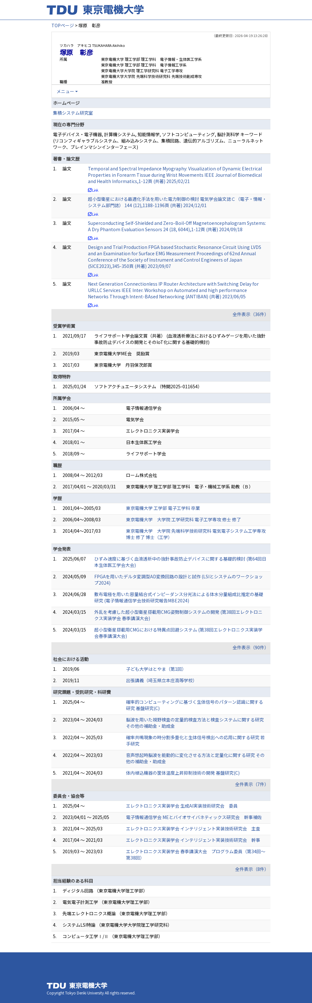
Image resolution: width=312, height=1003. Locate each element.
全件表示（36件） (251, 314)
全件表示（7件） (252, 784)
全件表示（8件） (252, 869)
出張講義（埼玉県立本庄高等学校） (161, 680)
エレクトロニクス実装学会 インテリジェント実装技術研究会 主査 (193, 828)
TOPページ (62, 25)
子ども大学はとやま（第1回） (156, 669)
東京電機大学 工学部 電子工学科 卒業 (163, 508)
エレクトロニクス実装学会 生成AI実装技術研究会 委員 (182, 806)
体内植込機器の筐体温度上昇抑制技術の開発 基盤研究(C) (183, 773)
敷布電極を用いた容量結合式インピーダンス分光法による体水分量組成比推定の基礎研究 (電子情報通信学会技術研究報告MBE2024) (178, 597)
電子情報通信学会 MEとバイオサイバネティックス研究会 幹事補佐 (194, 817)
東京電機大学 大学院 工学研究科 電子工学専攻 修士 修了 (183, 519)
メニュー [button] (65, 91)
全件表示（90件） (251, 647)
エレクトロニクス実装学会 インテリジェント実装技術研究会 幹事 (193, 840)
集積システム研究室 (73, 113)
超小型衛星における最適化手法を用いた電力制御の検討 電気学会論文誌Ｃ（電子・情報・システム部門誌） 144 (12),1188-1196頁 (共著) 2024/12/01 (177, 202)
